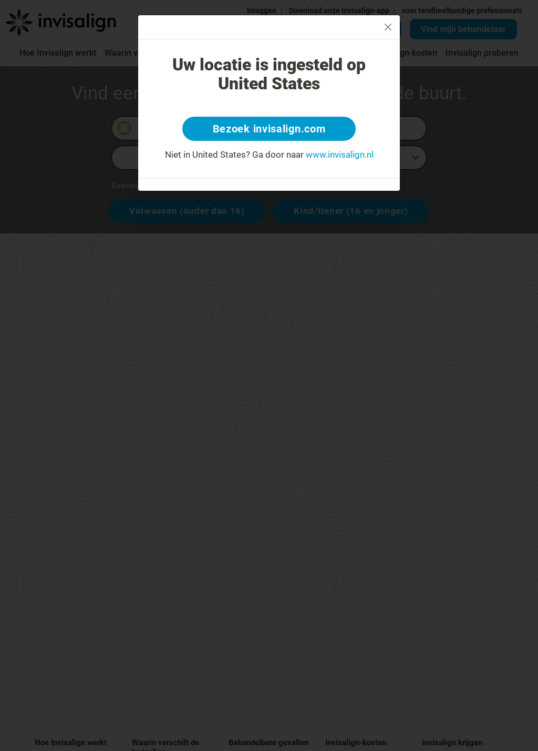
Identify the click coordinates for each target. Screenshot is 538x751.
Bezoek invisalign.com (269, 128)
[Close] (388, 27)
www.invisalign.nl (340, 154)
